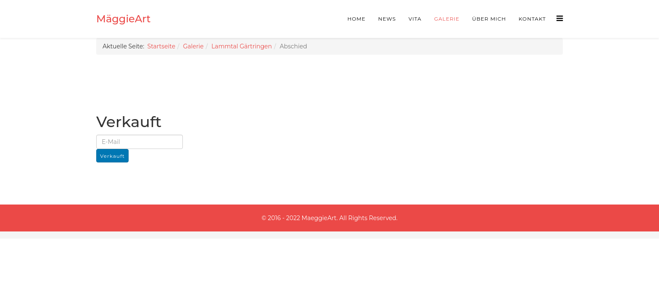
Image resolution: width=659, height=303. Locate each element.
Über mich (489, 19)
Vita (415, 19)
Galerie (446, 19)
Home (357, 19)
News (387, 19)
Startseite (162, 46)
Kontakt (532, 19)
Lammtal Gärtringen (241, 46)
